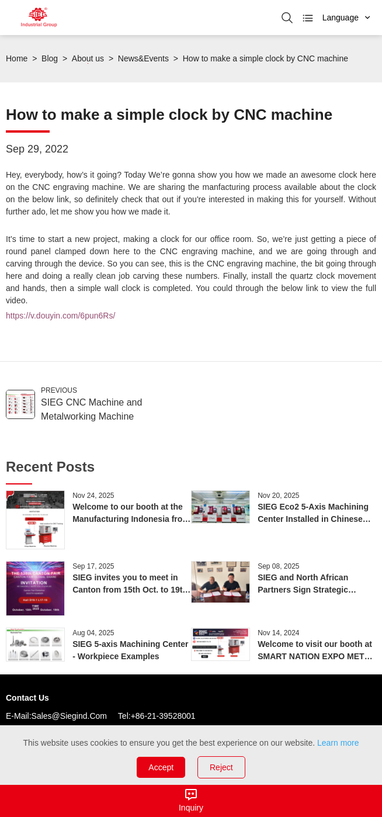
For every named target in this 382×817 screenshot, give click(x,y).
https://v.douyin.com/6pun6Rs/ (60, 315)
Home (16, 58)
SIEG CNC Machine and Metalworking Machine (91, 409)
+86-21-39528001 (163, 716)
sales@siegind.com (69, 716)
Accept (160, 767)
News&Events (143, 58)
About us (88, 58)
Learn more (338, 742)
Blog (49, 58)
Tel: (124, 716)
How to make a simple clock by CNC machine (265, 58)
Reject (221, 767)
